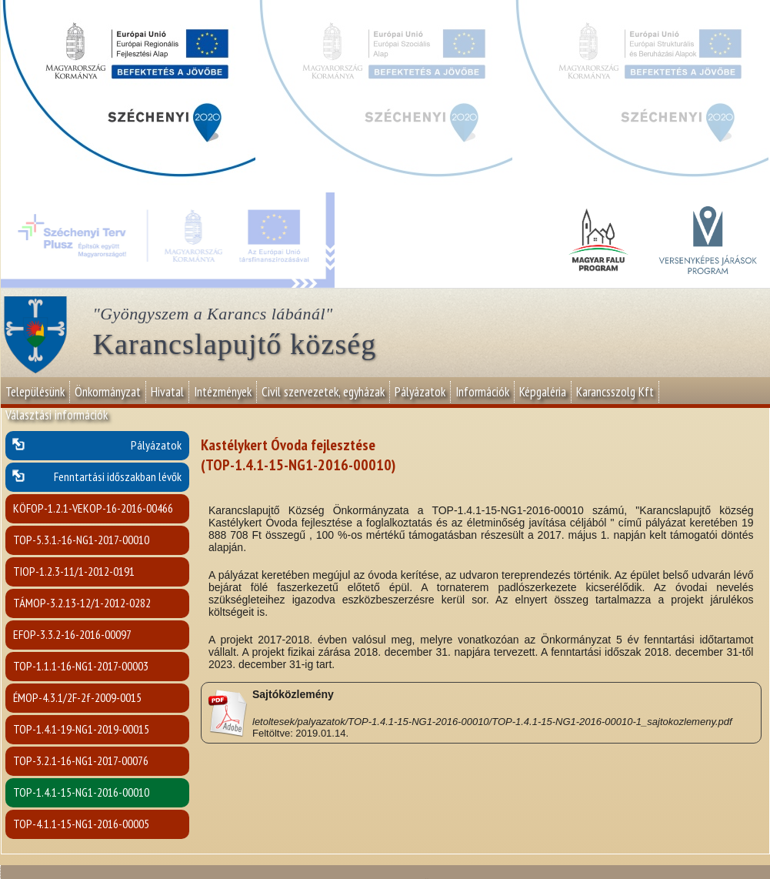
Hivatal (167, 391)
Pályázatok (420, 391)
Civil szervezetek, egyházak (323, 391)
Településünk (35, 391)
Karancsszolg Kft (615, 391)
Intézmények (223, 391)
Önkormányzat (108, 391)
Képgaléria (542, 391)
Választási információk (56, 414)
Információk (482, 391)
